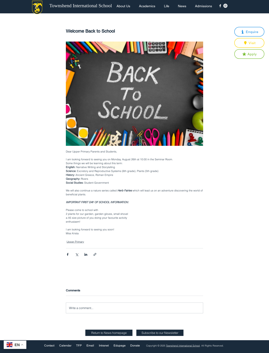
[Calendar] (65, 345)
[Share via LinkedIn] (86, 254)
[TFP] (79, 345)
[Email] (90, 345)
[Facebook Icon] (220, 6)
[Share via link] (95, 254)
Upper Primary (75, 241)
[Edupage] (120, 345)
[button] (249, 32)
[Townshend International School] (81, 6)
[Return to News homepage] (108, 333)
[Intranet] (104, 345)
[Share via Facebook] (67, 254)
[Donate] (135, 345)
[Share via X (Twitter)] (76, 254)
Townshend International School (183, 345)
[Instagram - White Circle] (225, 6)
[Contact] (49, 345)
